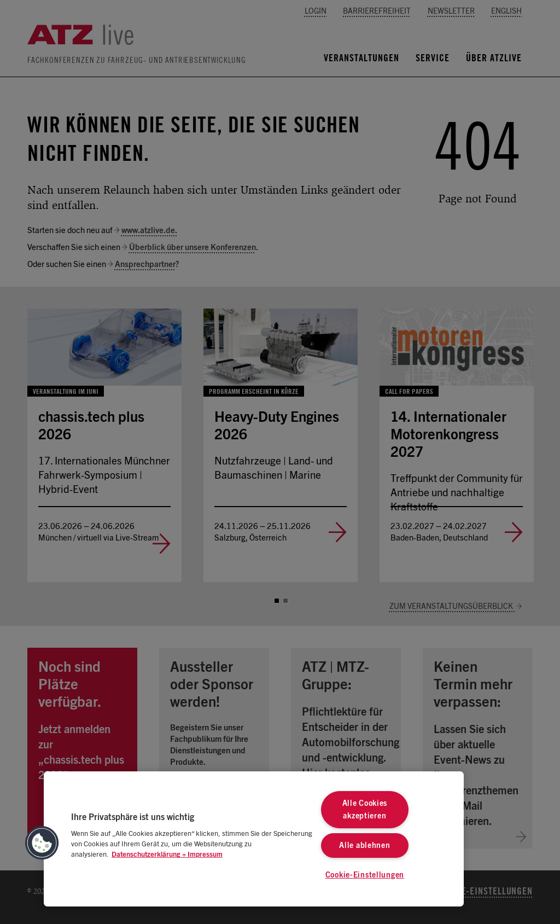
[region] (254, 838)
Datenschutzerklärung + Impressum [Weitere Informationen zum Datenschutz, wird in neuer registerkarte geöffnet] (167, 854)
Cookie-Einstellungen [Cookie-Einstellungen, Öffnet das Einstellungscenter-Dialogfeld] (364, 875)
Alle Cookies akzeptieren (365, 809)
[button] (42, 843)
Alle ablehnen (364, 845)
